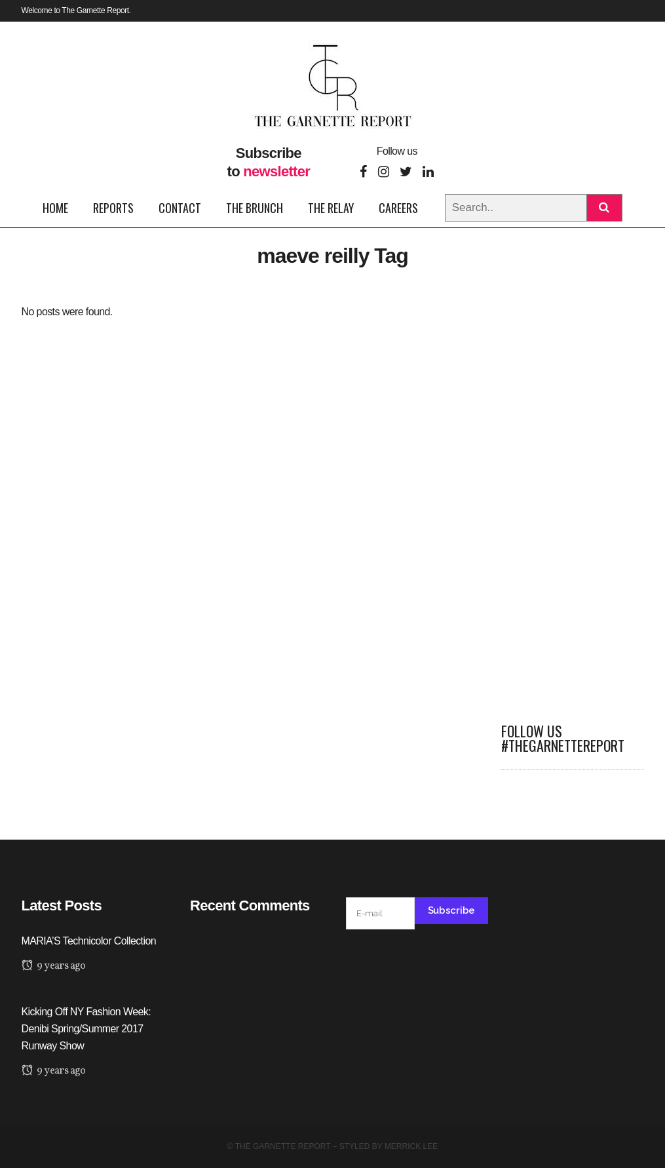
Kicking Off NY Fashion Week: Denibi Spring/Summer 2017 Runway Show (86, 1028)
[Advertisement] (572, 499)
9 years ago (54, 966)
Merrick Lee (411, 1146)
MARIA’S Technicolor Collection (89, 940)
